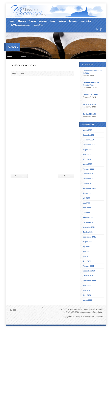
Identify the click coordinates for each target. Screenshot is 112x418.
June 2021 (86, 252)
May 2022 (86, 203)
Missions (43, 21)
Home (12, 21)
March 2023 (87, 164)
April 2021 (87, 261)
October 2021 (88, 232)
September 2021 (89, 237)
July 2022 (86, 198)
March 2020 (87, 300)
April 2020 (87, 295)
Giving (52, 21)
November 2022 (89, 179)
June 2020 (86, 285)
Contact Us (38, 25)
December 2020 (89, 271)
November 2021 (89, 227)
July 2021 (86, 247)
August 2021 (87, 242)
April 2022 (87, 208)
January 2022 (88, 218)
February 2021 (88, 266)
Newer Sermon (19, 176)
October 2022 (88, 184)
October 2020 (88, 276)
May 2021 (86, 256)
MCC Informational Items (20, 25)
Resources (73, 21)
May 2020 (86, 290)
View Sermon (27, 56)
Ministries (22, 21)
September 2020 (89, 281)
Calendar (62, 21)
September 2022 (89, 188)
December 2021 (89, 222)
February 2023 (88, 169)
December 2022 (89, 174)
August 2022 (87, 193)
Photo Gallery (86, 21)
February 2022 (88, 213)
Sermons (32, 21)
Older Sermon (66, 176)
